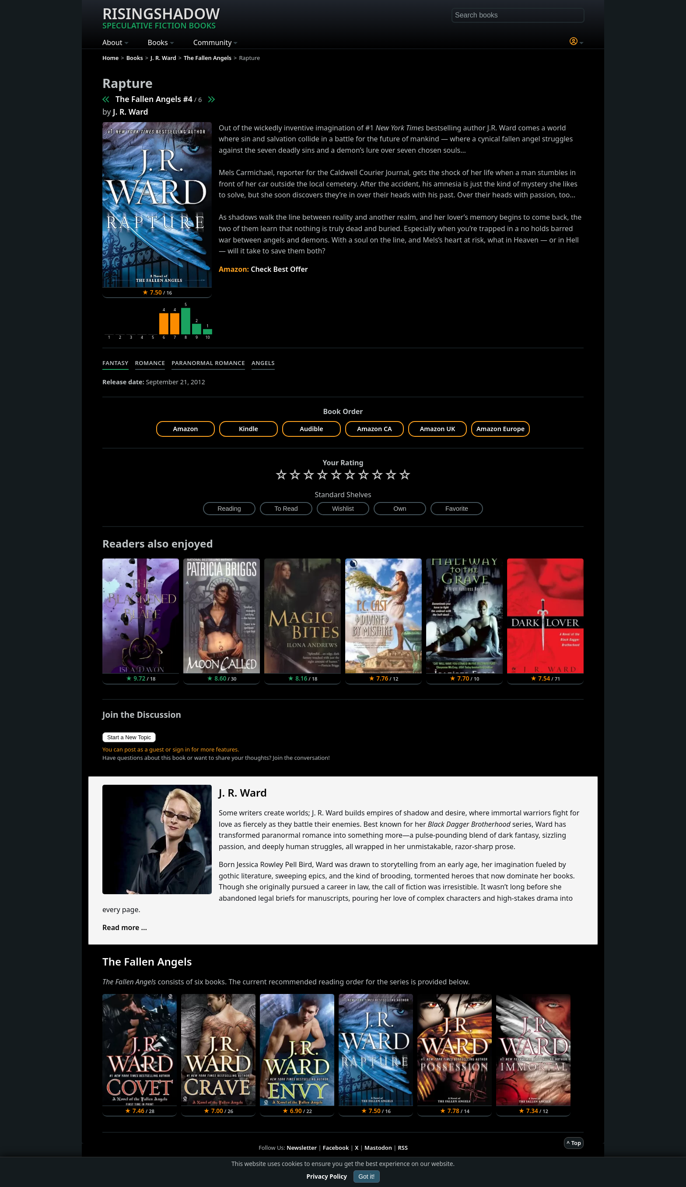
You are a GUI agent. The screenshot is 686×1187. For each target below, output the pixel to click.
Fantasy (115, 363)
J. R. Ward (130, 111)
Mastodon (378, 1148)
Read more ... (124, 927)
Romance (150, 363)
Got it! (366, 1176)
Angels (263, 363)
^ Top (574, 1143)
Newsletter (302, 1148)
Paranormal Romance (208, 363)
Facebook (336, 1148)
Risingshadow (161, 17)
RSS (403, 1148)
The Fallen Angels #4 (154, 99)
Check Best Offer (279, 269)
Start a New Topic (129, 737)
